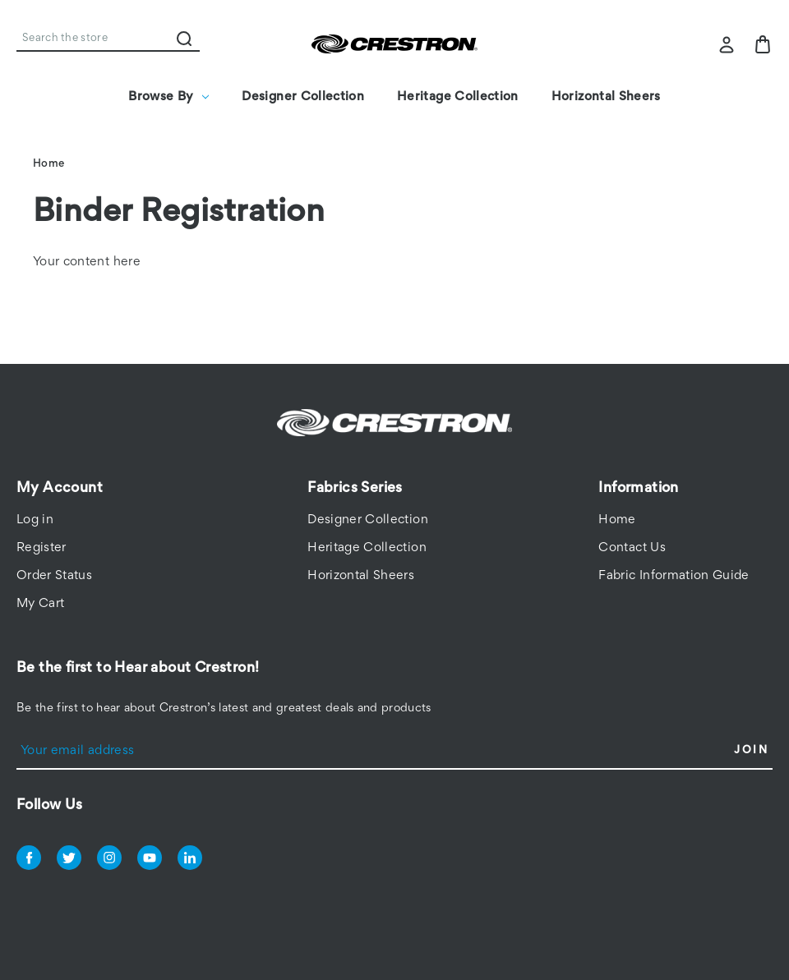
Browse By (168, 97)
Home (616, 520)
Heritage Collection (458, 97)
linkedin (189, 857)
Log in (34, 520)
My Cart (40, 604)
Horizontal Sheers (606, 97)
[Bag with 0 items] (762, 44)
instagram (109, 857)
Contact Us (632, 548)
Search (184, 38)
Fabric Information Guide (673, 576)
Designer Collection (303, 97)
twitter (69, 857)
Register (41, 548)
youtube (149, 857)
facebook (28, 857)
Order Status (54, 576)
